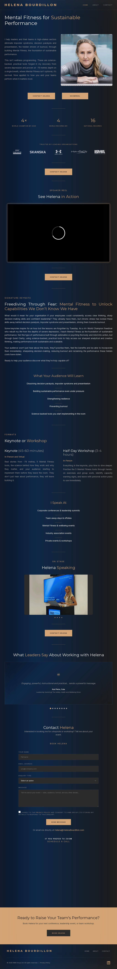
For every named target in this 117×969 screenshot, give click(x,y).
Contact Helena (41, 96)
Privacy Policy (45, 963)
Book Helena (58, 933)
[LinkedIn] (108, 962)
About (96, 5)
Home (85, 5)
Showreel (75, 96)
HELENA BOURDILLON (31, 5)
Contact (107, 5)
